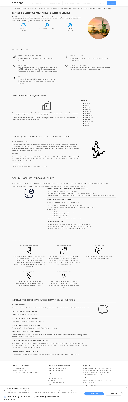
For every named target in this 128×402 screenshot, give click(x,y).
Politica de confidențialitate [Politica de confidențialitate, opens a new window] (17, 394)
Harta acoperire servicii (55, 378)
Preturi (50, 376)
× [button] (126, 387)
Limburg (87, 113)
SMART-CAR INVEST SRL (90, 368)
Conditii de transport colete (56, 370)
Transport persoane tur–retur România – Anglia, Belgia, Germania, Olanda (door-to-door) (39, 8)
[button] (42, 400)
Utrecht (87, 123)
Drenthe (87, 103)
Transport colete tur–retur (54, 3)
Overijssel (87, 119)
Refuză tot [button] (114, 393)
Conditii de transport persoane (57, 368)
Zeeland (87, 125)
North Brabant (89, 115)
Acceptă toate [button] (94, 393)
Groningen (88, 111)
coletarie (91, 370)
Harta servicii (86, 3)
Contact (50, 384)
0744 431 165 (111, 3)
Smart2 (17, 3)
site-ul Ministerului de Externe (70, 354)
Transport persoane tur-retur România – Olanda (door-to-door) (76, 8)
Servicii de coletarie (78, 65)
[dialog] (64, 394)
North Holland (89, 117)
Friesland (87, 107)
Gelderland (88, 109)
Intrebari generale (53, 380)
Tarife (94, 3)
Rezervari (102, 3)
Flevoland (87, 105)
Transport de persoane (37, 3)
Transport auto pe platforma (72, 3)
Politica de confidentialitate (56, 382)
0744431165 (23, 31)
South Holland (89, 121)
